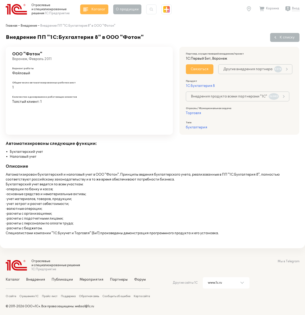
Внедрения (29, 25)
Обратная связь (89, 296)
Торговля (193, 113)
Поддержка (68, 296)
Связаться (200, 69)
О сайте (11, 296)
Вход (295, 8)
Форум (140, 280)
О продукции (127, 9)
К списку (287, 37)
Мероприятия (91, 280)
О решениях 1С (29, 296)
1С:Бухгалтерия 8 (200, 86)
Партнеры (119, 280)
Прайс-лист (50, 296)
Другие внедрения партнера (252, 69)
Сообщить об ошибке (116, 296)
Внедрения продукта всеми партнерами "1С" (235, 96)
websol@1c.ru (84, 306)
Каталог (13, 280)
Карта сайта (142, 296)
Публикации (62, 280)
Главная (11, 25)
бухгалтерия (196, 127)
